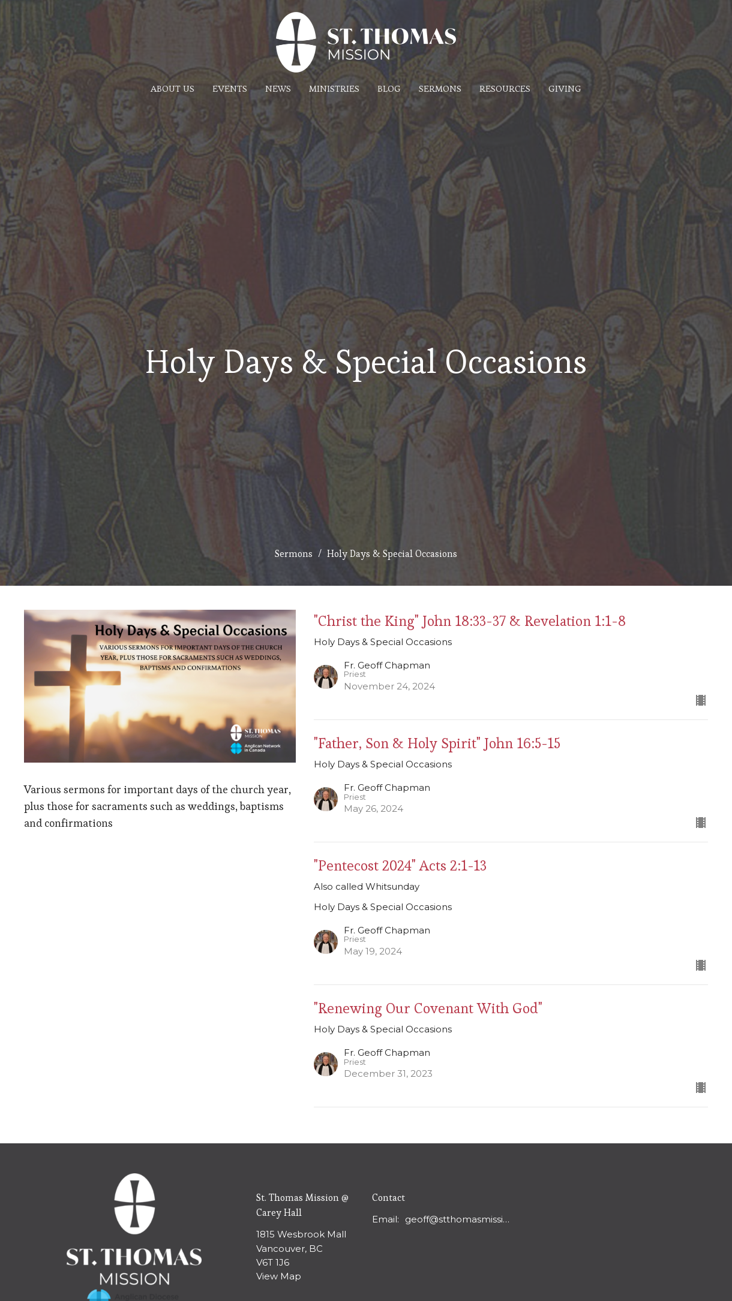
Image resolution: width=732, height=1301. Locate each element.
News (278, 88)
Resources (504, 88)
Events (229, 88)
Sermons (440, 88)
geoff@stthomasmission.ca (460, 1219)
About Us (172, 88)
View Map (278, 1276)
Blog (389, 88)
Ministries (334, 88)
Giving (564, 88)
